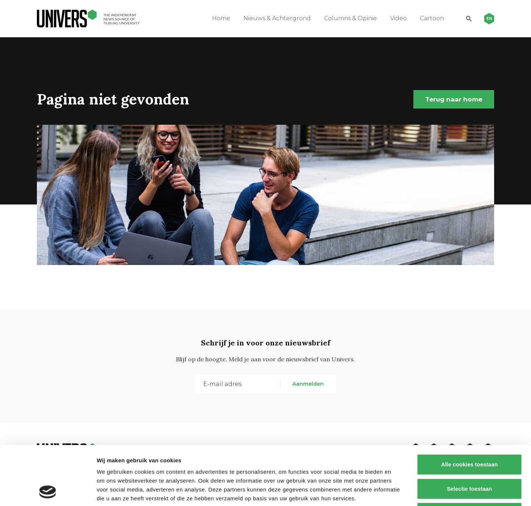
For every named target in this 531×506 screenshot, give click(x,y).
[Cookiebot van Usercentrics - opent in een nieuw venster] (47, 491)
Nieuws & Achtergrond (277, 18)
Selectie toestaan (469, 433)
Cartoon (432, 18)
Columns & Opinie (350, 18)
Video (398, 18)
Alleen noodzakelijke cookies (469, 457)
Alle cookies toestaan (469, 409)
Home (221, 18)
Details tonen (398, 491)
